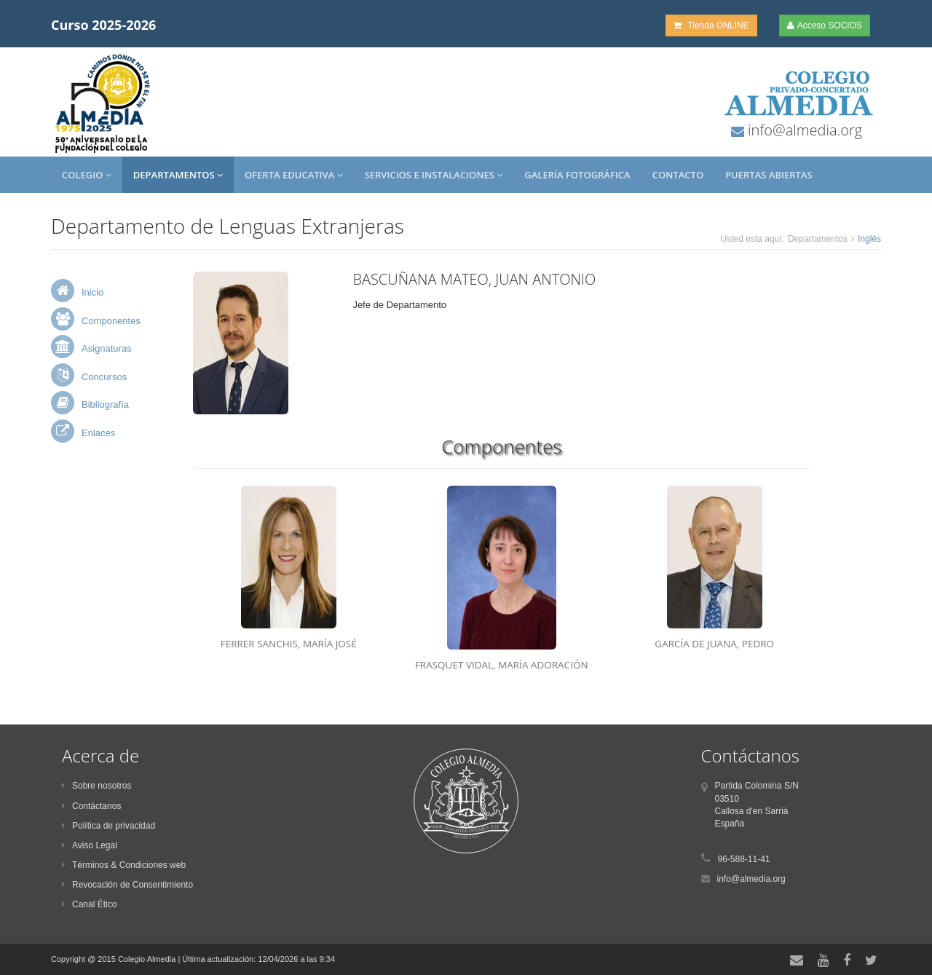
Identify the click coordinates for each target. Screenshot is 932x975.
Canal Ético (89, 904)
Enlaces (98, 432)
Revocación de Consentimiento (127, 885)
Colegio (86, 174)
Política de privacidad (108, 826)
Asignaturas (107, 348)
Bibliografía (105, 404)
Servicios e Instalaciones (434, 174)
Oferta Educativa (294, 174)
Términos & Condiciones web (124, 865)
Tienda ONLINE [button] (711, 25)
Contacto (677, 174)
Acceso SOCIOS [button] (824, 25)
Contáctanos (91, 806)
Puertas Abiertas (768, 174)
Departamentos (178, 174)
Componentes (111, 320)
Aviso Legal (89, 845)
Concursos (104, 376)
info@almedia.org (803, 130)
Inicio (92, 292)
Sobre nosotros (96, 786)
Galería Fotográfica (577, 174)
